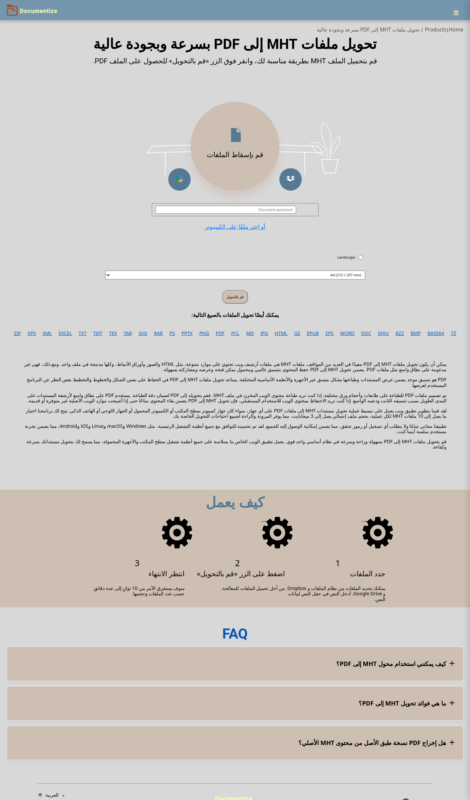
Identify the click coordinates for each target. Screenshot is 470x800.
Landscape (346, 257)
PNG (204, 333)
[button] (290, 179)
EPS (329, 333)
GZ (297, 333)
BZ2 (400, 333)
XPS (32, 333)
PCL (235, 333)
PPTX (187, 333)
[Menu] (456, 12)
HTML (281, 333)
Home (456, 29)
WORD (347, 333)
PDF (220, 333)
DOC (366, 333)
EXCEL (65, 333)
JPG (264, 333)
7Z (453, 333)
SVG (142, 333)
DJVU (383, 333)
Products (435, 29)
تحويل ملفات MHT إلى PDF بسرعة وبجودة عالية (368, 29)
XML (47, 333)
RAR (158, 333)
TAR (128, 333)
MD (250, 333)
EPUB (313, 333)
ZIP (17, 333)
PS (172, 333)
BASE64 (436, 333)
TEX (113, 333)
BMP (416, 333)
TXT (83, 333)
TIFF (97, 333)
